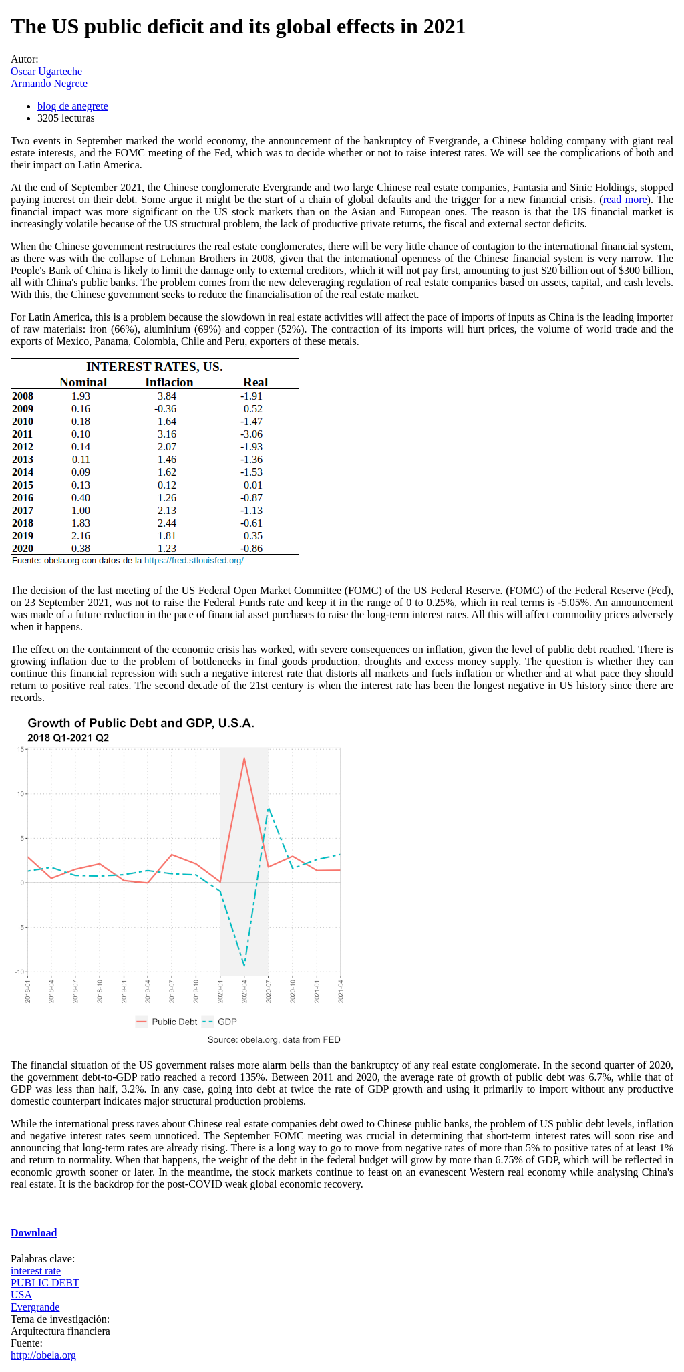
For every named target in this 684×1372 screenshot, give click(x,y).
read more (625, 199)
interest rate (36, 1270)
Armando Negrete (49, 83)
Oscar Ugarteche (46, 71)
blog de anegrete (72, 106)
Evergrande (35, 1307)
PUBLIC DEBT (45, 1282)
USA (21, 1294)
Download (34, 1232)
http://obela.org (43, 1355)
